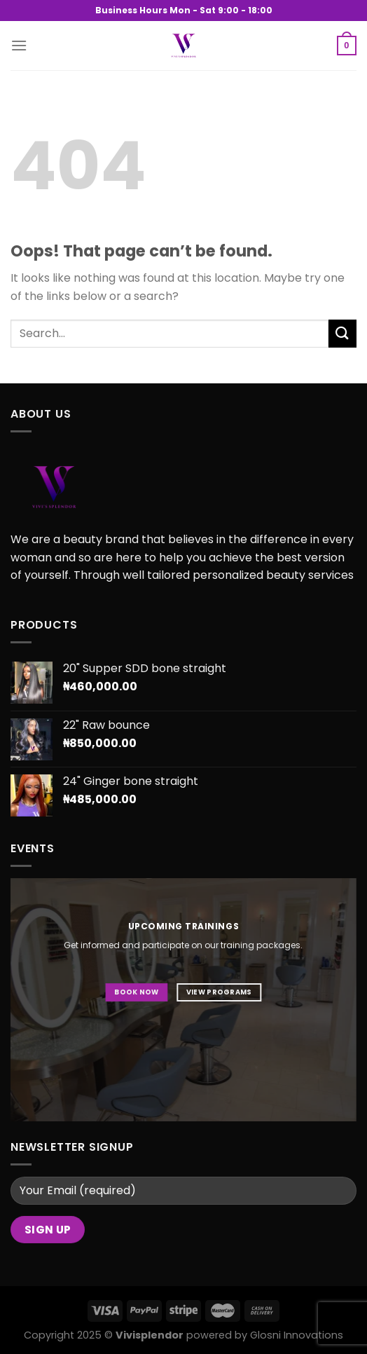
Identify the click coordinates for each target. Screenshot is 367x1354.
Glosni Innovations (296, 1335)
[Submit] (342, 333)
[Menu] (19, 45)
